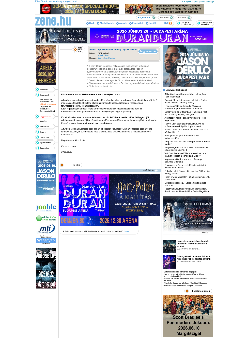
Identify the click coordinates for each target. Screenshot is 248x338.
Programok (44, 95)
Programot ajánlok (47, 111)
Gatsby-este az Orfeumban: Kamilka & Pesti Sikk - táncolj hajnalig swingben (186, 113)
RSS (168, 23)
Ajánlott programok (48, 104)
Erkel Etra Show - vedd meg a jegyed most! (56, 1)
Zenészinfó (44, 148)
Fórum (43, 132)
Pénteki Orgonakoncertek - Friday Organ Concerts (113, 49)
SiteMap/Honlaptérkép (106, 231)
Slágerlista (44, 137)
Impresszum (78, 231)
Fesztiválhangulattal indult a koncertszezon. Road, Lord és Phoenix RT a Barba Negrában (187, 190)
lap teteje (76, 165)
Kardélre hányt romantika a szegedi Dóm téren (183, 286)
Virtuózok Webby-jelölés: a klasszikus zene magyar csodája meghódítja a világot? (185, 154)
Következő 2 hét (46, 102)
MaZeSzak (44, 127)
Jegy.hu (43, 121)
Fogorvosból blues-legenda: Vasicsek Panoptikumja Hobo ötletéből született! (183, 107)
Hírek (90, 23)
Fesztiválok (136, 23)
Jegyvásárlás (45, 106)
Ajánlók (121, 23)
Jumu (126, 231)
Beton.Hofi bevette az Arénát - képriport (180, 272)
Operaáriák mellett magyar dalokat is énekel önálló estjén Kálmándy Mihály (186, 101)
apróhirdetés (150, 170)
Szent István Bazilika (106, 58)
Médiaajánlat (90, 231)
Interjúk (151, 23)
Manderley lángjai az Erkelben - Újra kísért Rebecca (185, 283)
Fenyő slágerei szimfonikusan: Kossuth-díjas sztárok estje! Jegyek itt (186, 148)
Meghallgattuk (105, 23)
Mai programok (46, 99)
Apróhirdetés (45, 143)
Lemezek (44, 90)
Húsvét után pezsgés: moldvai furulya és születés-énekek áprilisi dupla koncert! (184, 125)
